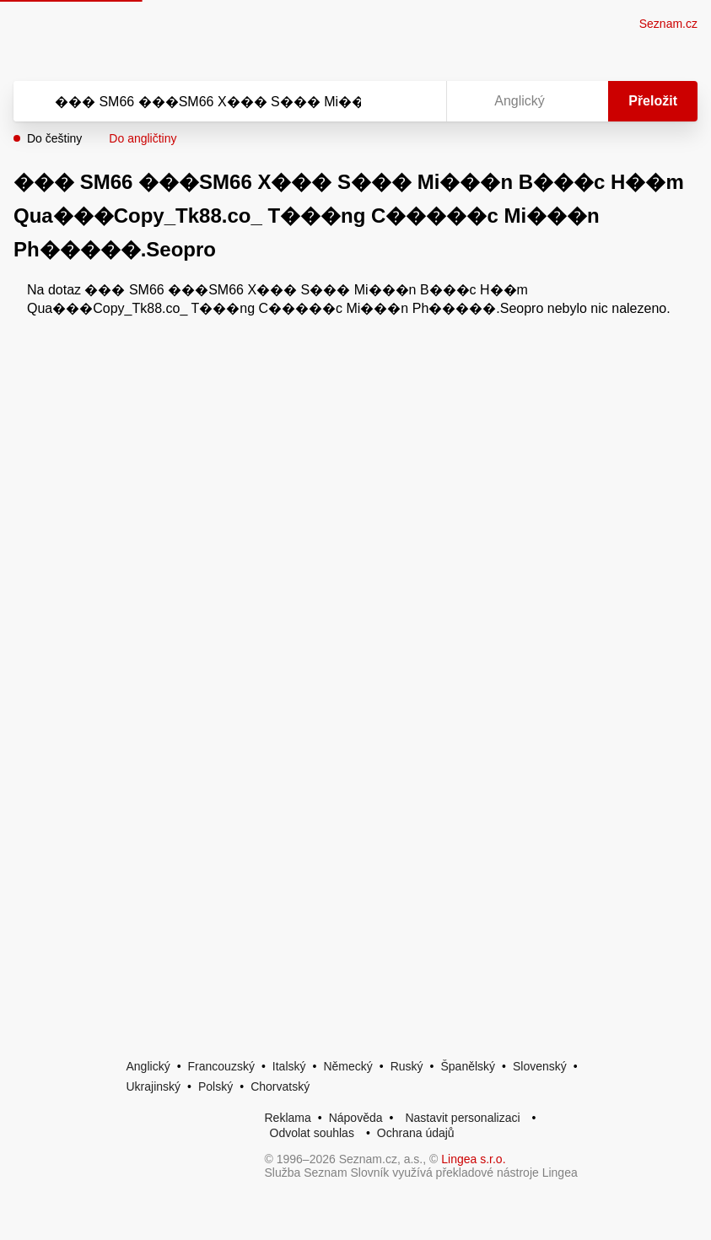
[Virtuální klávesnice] (417, 101)
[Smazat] (380, 101)
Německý (347, 1066)
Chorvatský (280, 1086)
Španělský (467, 1066)
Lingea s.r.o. (473, 1159)
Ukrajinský (154, 1086)
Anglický (148, 1066)
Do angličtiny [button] (142, 138)
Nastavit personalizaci (462, 1117)
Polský (215, 1086)
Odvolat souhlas (312, 1133)
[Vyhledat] (208, 101)
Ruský (407, 1066)
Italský (289, 1066)
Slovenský (540, 1066)
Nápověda (356, 1117)
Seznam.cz (668, 23)
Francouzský (221, 1066)
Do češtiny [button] (54, 138)
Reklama (288, 1117)
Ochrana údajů (416, 1133)
